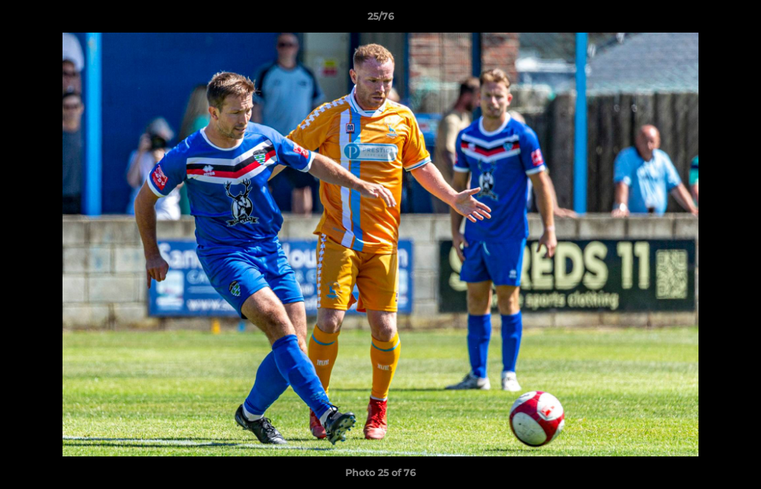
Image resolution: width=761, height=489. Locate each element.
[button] (736, 20)
